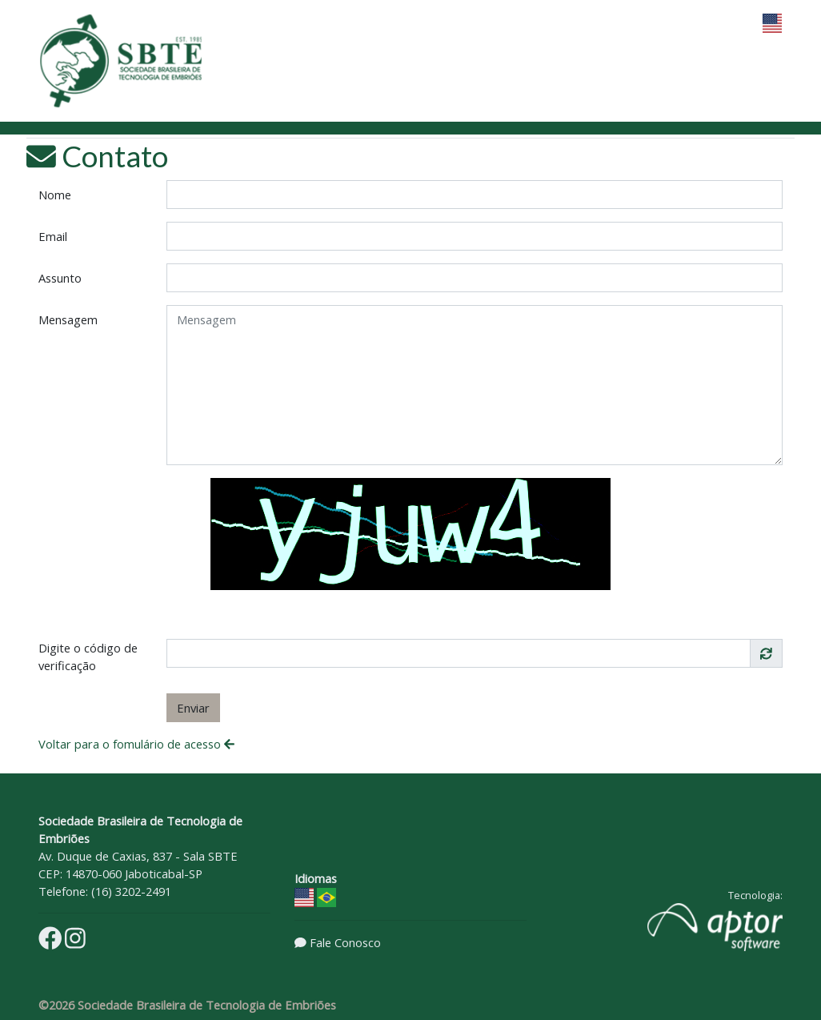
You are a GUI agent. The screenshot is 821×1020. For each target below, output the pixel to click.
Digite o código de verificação (88, 656)
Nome (54, 195)
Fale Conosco (345, 942)
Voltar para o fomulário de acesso (136, 744)
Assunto (60, 278)
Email (52, 236)
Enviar (193, 708)
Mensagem (68, 319)
